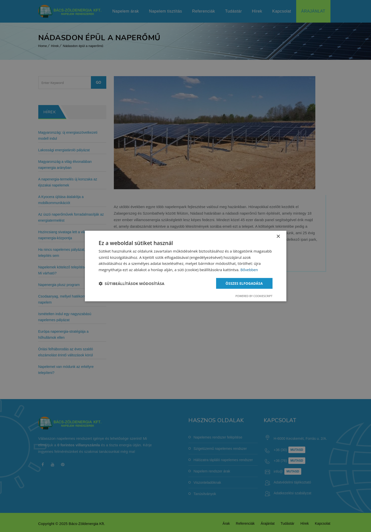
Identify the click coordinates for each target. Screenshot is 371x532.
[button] (131, 283)
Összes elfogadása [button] (243, 283)
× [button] (278, 236)
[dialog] (185, 266)
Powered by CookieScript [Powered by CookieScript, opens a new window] (254, 296)
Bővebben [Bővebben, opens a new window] (249, 269)
